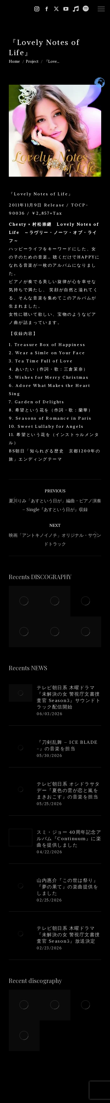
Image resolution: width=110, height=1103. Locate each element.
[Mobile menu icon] (101, 9)
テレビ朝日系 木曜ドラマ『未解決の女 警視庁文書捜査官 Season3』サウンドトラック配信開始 (69, 697)
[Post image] (20, 693)
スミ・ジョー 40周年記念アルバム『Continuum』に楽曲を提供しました (69, 838)
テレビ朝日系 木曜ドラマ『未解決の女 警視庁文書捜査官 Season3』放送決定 (68, 934)
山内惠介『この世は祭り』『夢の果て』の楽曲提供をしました (67, 886)
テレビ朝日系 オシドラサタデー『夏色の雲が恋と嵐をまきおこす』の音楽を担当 (68, 790)
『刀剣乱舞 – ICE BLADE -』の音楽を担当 (67, 745)
